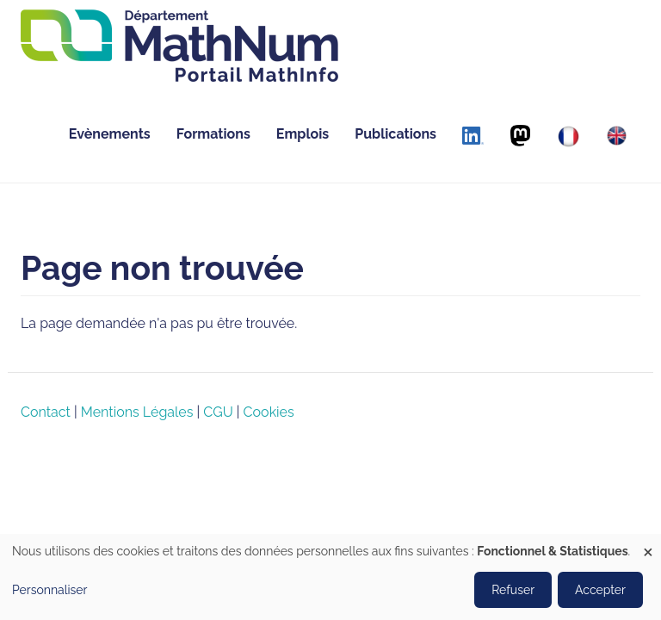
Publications (395, 134)
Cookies (269, 412)
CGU (217, 412)
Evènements (110, 134)
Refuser (512, 590)
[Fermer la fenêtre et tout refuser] (648, 544)
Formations (213, 134)
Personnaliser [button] (50, 590)
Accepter (600, 590)
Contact (46, 412)
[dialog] (330, 577)
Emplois (302, 134)
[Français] (568, 136)
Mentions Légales (137, 412)
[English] (616, 135)
